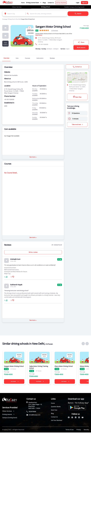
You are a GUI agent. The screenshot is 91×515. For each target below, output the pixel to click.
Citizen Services (16, 7)
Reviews (54, 30)
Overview (6, 58)
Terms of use (70, 430)
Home (23, 2)
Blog (52, 413)
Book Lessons (81, 47)
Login (77, 3)
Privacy (78, 430)
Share (81, 42)
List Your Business (61, 2)
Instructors (40, 58)
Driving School (45, 7)
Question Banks (56, 407)
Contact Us (51, 2)
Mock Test (54, 410)
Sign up (84, 3)
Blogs (44, 2)
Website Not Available (11, 75)
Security (86, 430)
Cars (17, 58)
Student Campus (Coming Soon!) (74, 7)
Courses (27, 58)
